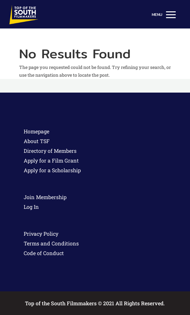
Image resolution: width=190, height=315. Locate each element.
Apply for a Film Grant (51, 160)
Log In (31, 206)
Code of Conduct (44, 253)
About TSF (37, 141)
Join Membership (45, 197)
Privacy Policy (41, 233)
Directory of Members (50, 150)
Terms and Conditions (51, 243)
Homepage (36, 131)
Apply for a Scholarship (52, 170)
